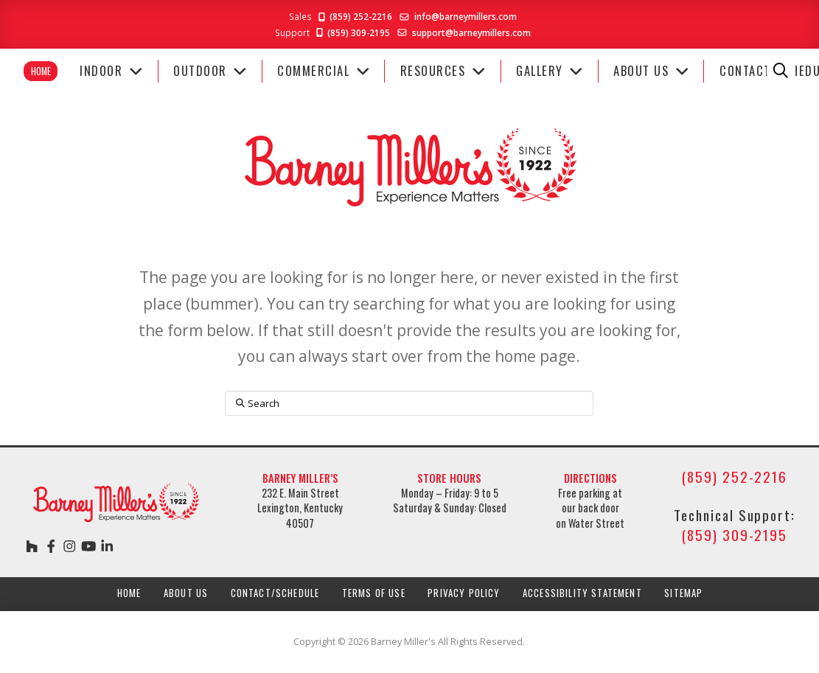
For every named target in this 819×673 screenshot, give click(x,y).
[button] (781, 71)
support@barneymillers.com (471, 32)
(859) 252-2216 (354, 16)
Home (41, 71)
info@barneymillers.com (465, 16)
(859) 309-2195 (352, 32)
